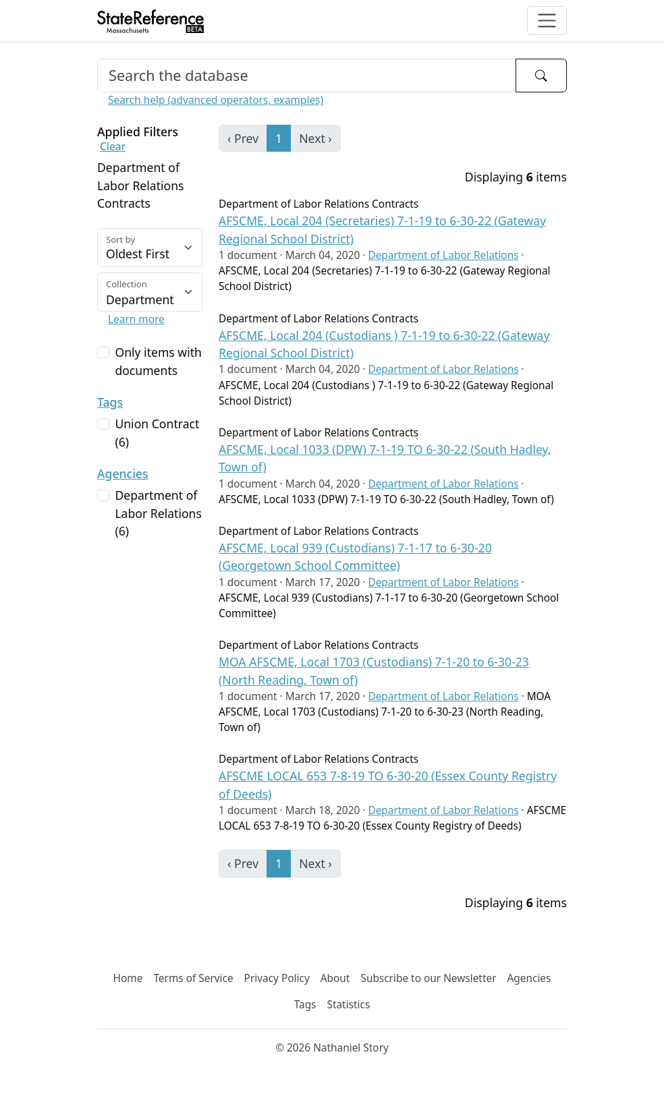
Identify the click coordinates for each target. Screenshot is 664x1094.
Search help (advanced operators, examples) (215, 100)
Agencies (122, 473)
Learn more (136, 319)
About (335, 978)
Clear (113, 147)
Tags (110, 402)
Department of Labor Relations (443, 255)
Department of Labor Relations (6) (158, 513)
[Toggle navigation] (547, 20)
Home (128, 978)
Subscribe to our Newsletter (428, 978)
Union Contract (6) (157, 432)
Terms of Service (193, 978)
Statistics (348, 1005)
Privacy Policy (277, 978)
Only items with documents (158, 361)
